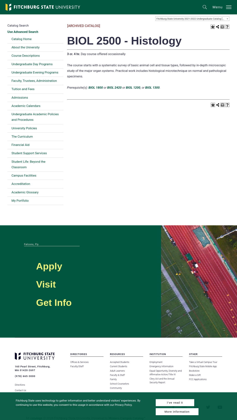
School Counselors (119, 383)
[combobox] (192, 18)
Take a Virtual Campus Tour (203, 362)
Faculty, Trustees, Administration (34, 81)
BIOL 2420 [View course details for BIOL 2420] (114, 87)
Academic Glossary (25, 192)
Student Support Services (29, 153)
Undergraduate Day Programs (32, 64)
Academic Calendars (25, 106)
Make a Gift (195, 375)
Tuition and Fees (22, 89)
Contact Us (20, 388)
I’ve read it (175, 402)
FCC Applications (197, 379)
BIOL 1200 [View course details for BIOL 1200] (133, 87)
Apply (53, 265)
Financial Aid (20, 145)
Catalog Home (21, 39)
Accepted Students (119, 362)
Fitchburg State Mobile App (202, 366)
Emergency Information (161, 366)
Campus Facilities (23, 175)
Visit (48, 283)
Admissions (19, 97)
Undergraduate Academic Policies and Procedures (35, 117)
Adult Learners (117, 370)
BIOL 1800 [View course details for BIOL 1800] (96, 87)
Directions (20, 382)
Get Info (59, 301)
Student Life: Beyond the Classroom (28, 164)
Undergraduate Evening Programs (34, 72)
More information (177, 411)
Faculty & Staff (117, 375)
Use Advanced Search (22, 32)
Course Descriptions (25, 55)
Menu (218, 7)
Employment (156, 362)
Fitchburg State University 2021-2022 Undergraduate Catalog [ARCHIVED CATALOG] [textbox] (192, 18)
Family (113, 379)
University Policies (24, 128)
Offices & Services (79, 362)
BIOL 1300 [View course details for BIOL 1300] (152, 87)
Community (116, 388)
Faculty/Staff (77, 366)
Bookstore (194, 370)
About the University (25, 47)
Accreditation (20, 184)
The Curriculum (22, 136)
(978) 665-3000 (25, 376)
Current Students (118, 366)
